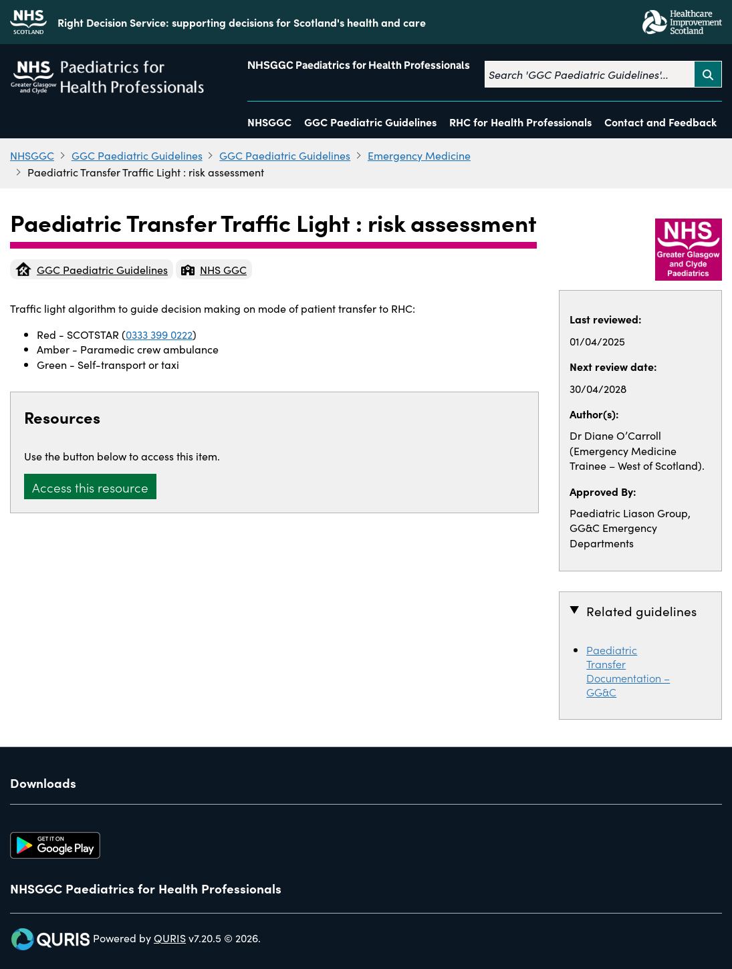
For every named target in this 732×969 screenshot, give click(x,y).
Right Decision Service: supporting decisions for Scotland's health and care (241, 22)
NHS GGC (214, 269)
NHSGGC (269, 121)
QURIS (170, 937)
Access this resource (90, 487)
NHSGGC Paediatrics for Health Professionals (358, 65)
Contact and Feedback (660, 121)
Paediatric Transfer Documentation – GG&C (628, 670)
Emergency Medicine (419, 155)
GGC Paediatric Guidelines (370, 121)
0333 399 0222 (159, 334)
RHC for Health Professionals (520, 121)
